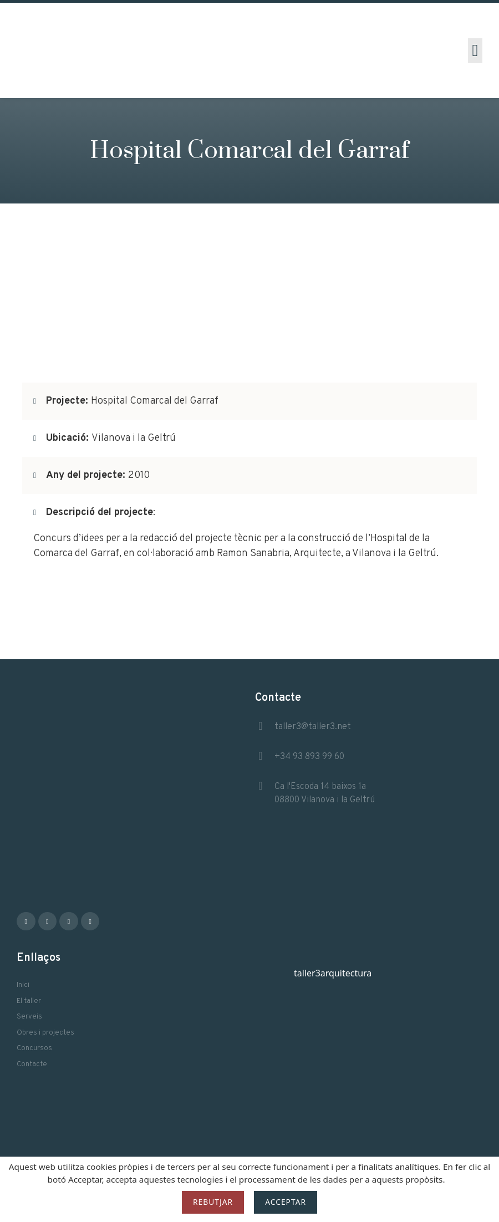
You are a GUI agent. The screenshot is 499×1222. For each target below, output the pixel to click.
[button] (475, 50)
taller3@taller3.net (312, 726)
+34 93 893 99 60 (309, 756)
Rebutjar (213, 1201)
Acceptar (285, 1201)
